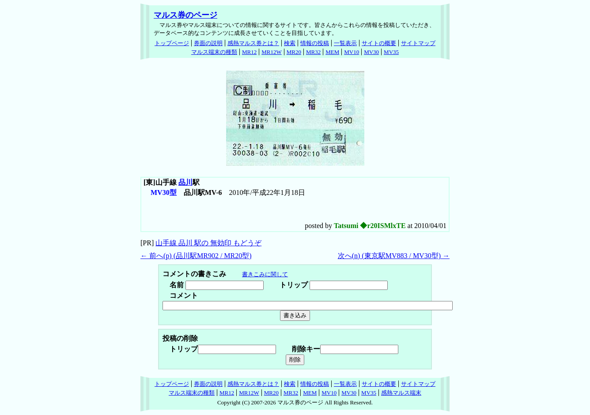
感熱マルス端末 (401, 392)
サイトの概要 (379, 43)
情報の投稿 (314, 43)
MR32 (313, 52)
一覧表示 (345, 43)
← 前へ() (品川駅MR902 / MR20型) (196, 255)
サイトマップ (418, 43)
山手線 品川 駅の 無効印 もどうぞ (208, 243)
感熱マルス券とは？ (253, 43)
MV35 (391, 52)
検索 (289, 43)
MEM (332, 52)
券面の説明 (208, 43)
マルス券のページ (185, 15)
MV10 (351, 52)
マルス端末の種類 (214, 52)
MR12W (271, 52)
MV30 (371, 52)
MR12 (249, 52)
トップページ (172, 43)
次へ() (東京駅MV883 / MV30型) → (394, 255)
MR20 (294, 52)
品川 (185, 182)
